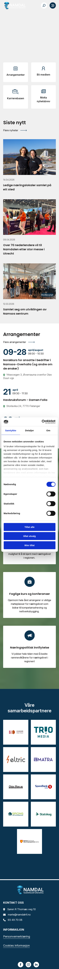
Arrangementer (15, 74)
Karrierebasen (15, 98)
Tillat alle (30, 527)
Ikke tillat (29, 545)
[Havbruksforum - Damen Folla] (29, 395)
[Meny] (53, 5)
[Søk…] (44, 5)
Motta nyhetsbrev (43, 99)
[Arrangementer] (15, 72)
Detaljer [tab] (29, 430)
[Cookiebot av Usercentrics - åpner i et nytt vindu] (42, 422)
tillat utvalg (29, 536)
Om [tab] (48, 430)
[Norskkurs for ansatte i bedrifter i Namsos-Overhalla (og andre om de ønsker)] (29, 359)
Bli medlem (43, 74)
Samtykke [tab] (10, 430)
